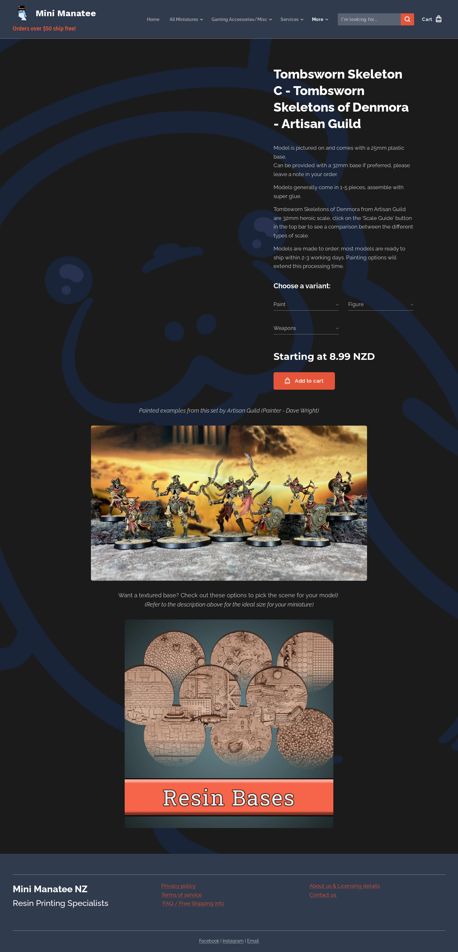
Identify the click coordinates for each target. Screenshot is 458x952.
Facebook (209, 940)
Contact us (323, 894)
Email (253, 940)
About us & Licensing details (344, 886)
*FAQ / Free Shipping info (192, 903)
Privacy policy (178, 886)
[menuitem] (144, 19)
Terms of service (181, 894)
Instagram (233, 940)
